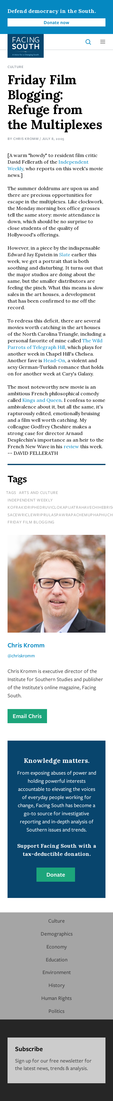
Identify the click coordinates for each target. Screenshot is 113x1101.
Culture (16, 66)
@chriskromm (21, 655)
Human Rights (56, 998)
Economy (56, 946)
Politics (56, 1010)
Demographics (57, 933)
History (57, 985)
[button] (103, 42)
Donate (55, 874)
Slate (64, 254)
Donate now (56, 22)
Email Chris (27, 716)
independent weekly (30, 500)
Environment (56, 972)
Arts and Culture (38, 492)
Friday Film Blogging (31, 522)
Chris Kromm (26, 138)
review (71, 446)
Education (56, 959)
